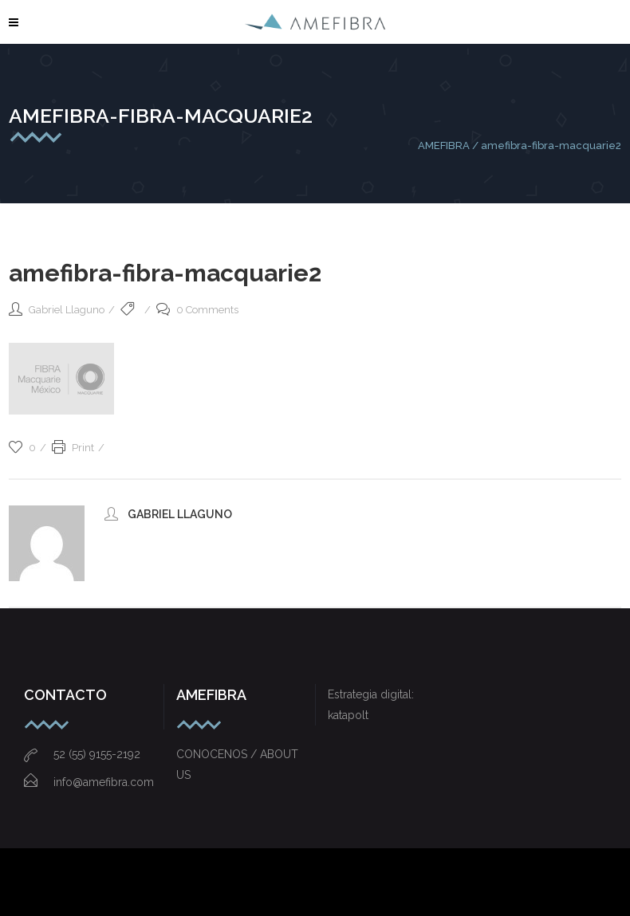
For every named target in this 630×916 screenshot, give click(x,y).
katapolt (348, 715)
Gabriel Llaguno (66, 310)
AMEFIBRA (444, 145)
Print (73, 448)
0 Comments (197, 310)
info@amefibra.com (89, 782)
